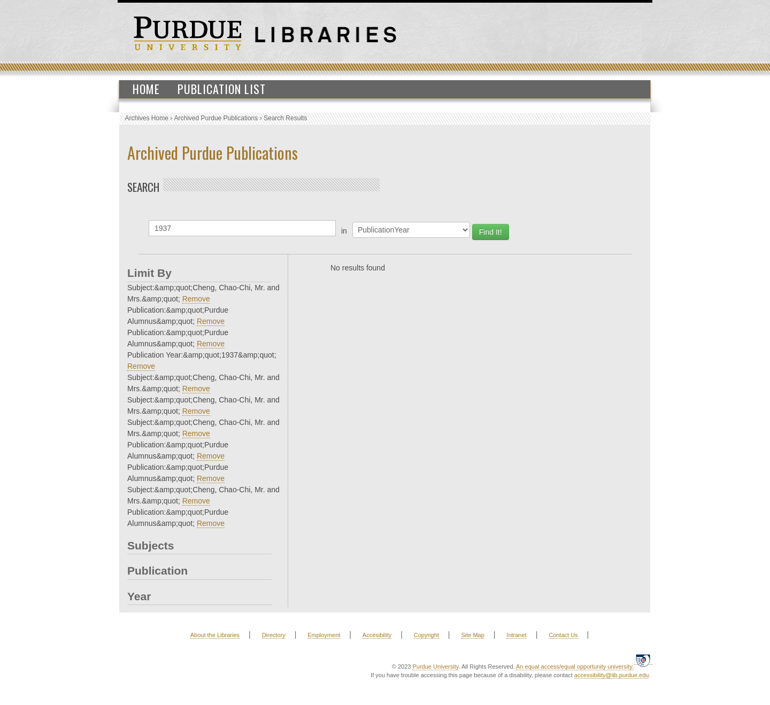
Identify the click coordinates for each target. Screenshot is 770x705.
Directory (274, 635)
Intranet (516, 635)
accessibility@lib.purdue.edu (611, 675)
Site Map (472, 635)
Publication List (222, 88)
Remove (196, 299)
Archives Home (146, 118)
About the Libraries (215, 635)
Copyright (426, 635)
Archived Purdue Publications (216, 118)
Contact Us (563, 635)
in (344, 231)
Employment (323, 635)
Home (146, 88)
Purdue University (435, 666)
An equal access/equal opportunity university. (575, 666)
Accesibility (377, 635)
